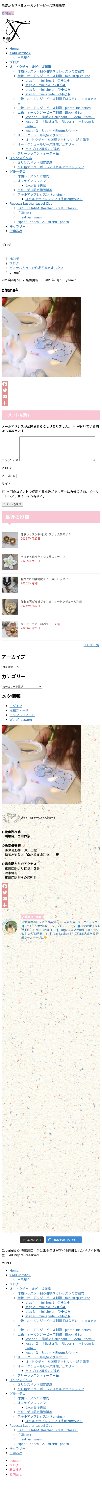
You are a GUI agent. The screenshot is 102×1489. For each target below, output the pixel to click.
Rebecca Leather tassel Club (31, 1435)
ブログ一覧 (91, 654)
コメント (10, 438)
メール (8, 485)
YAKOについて (20, 1284)
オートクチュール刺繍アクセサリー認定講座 (57, 139)
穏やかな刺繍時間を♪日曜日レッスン (44, 588)
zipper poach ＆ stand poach (43, 221)
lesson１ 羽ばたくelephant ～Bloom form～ (60, 117)
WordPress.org (21, 729)
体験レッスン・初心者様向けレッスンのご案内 (50, 71)
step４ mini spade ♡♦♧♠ (47, 94)
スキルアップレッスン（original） (41, 194)
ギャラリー (17, 1457)
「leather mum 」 (31, 217)
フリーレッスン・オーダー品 (38, 153)
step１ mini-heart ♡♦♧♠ (47, 80)
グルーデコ (17, 1403)
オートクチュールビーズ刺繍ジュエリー (46, 144)
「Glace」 (24, 212)
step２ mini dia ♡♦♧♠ (45, 85)
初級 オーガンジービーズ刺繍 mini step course (53, 76)
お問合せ (8, 13)
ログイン (16, 715)
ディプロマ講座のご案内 (42, 149)
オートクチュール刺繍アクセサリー (42, 135)
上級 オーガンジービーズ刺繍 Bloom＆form (51, 112)
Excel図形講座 (35, 185)
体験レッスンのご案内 (33, 176)
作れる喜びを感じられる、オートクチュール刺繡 (51, 611)
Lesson (15, 1470)
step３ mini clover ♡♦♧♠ (47, 89)
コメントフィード (22, 724)
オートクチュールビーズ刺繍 (30, 1298)
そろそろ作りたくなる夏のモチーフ (43, 566)
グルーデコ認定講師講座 (34, 190)
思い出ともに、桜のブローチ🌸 (40, 633)
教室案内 (16, 1479)
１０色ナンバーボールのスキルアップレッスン (50, 167)
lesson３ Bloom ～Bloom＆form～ (52, 130)
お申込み (16, 1462)
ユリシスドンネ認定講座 (34, 162)
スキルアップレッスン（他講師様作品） (54, 199)
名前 (7, 477)
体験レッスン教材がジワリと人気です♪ (46, 544)
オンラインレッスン (31, 180)
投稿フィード (19, 719)
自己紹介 (23, 57)
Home (14, 1279)
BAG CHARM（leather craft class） (47, 208)
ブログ (14, 1293)
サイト (6, 493)
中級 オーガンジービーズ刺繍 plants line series (54, 107)
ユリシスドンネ (21, 1389)
